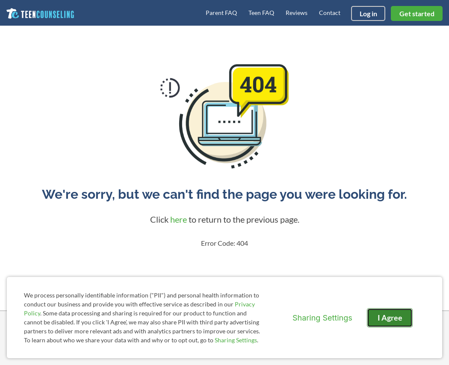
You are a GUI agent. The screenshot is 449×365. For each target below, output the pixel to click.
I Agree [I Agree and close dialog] (390, 317)
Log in (368, 13)
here (178, 219)
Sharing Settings (236, 340)
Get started (416, 13)
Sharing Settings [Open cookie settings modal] (322, 317)
